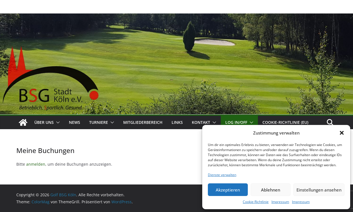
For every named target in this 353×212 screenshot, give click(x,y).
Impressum (280, 201)
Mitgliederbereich (143, 122)
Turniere (98, 122)
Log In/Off (236, 122)
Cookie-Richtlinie (256, 201)
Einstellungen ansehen (318, 190)
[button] (342, 133)
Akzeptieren (228, 190)
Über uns (44, 122)
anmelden (35, 164)
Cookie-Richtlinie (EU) (285, 122)
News (74, 122)
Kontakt (201, 122)
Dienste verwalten (222, 174)
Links (177, 122)
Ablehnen (270, 190)
